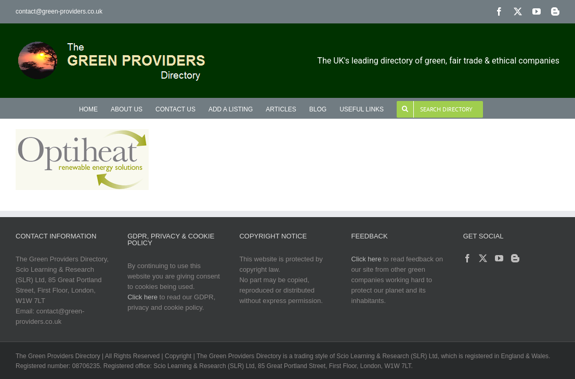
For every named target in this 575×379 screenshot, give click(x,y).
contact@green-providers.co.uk (59, 11)
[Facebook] (467, 258)
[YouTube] (499, 258)
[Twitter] (483, 258)
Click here (142, 297)
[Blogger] (515, 258)
